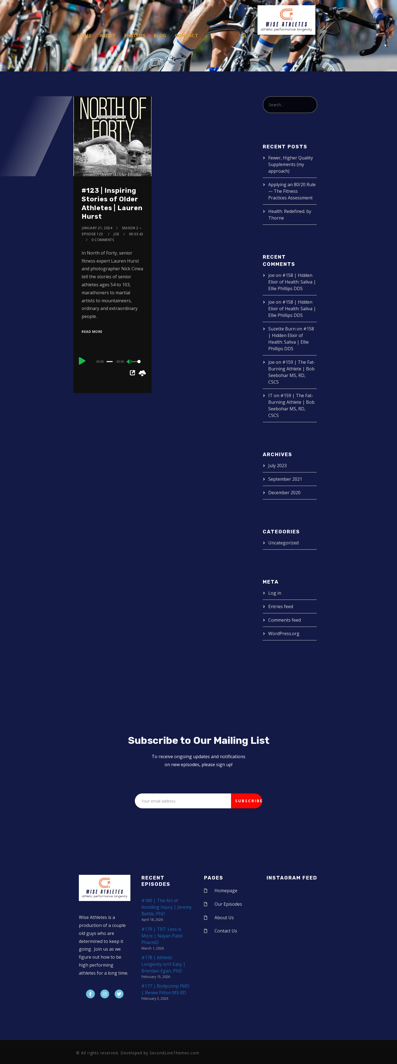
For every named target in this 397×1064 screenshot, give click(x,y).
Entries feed (280, 606)
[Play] (82, 360)
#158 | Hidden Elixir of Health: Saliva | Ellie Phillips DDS (292, 282)
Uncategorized (283, 543)
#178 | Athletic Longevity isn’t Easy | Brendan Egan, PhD (163, 964)
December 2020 (284, 493)
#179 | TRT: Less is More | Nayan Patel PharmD (162, 935)
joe (116, 234)
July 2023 (277, 466)
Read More (92, 331)
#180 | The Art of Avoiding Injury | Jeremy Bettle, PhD (166, 907)
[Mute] (129, 362)
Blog (160, 36)
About (108, 36)
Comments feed (284, 620)
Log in (274, 593)
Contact (186, 36)
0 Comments (103, 239)
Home (84, 36)
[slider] (109, 361)
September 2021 (285, 479)
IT (270, 395)
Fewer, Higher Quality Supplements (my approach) (290, 164)
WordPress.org (283, 633)
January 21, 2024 (97, 228)
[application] (112, 361)
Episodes (135, 36)
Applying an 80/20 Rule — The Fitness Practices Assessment (292, 191)
